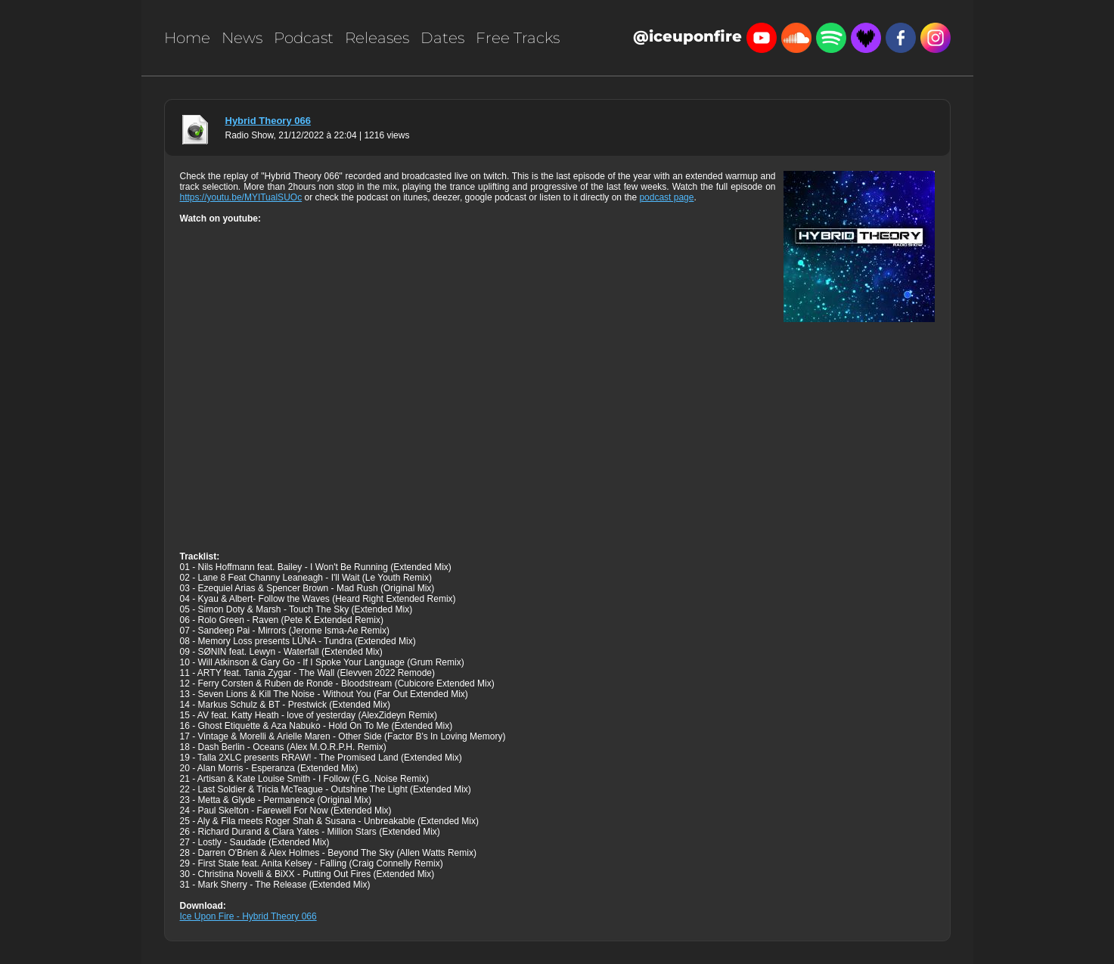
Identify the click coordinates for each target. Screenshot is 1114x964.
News (242, 38)
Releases (377, 38)
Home (187, 38)
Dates (442, 38)
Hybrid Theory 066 (268, 120)
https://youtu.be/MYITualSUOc (241, 197)
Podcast (304, 38)
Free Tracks (518, 38)
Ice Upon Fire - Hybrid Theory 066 (248, 916)
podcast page (666, 197)
